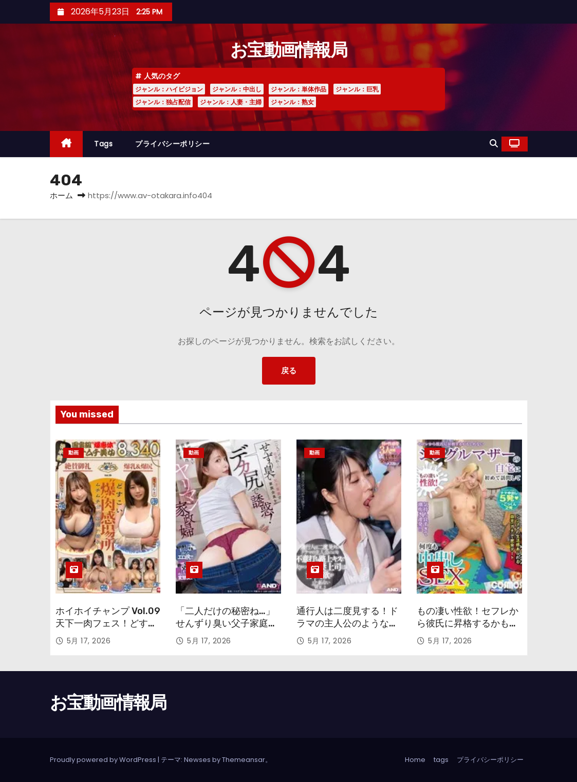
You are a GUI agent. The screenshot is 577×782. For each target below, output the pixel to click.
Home (415, 760)
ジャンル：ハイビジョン (169, 89)
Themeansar (243, 760)
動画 (73, 452)
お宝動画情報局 (288, 50)
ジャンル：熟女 (292, 102)
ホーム (61, 195)
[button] (494, 143)
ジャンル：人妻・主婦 (231, 102)
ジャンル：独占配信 (163, 102)
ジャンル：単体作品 (298, 89)
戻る (288, 370)
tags (103, 144)
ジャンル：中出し (237, 89)
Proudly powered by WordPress (104, 760)
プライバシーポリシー (172, 144)
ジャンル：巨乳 (357, 89)
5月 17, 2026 (89, 641)
